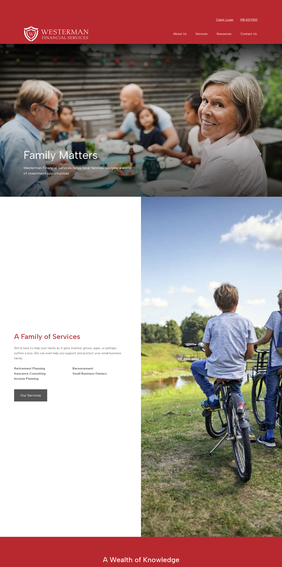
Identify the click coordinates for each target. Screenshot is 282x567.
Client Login (224, 6)
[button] (180, 20)
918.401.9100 (249, 6)
